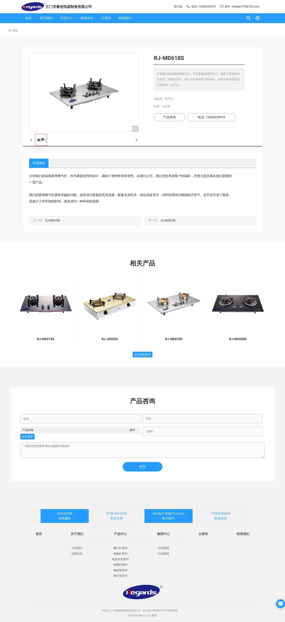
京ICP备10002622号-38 (154, 610)
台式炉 (166, 106)
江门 (148, 615)
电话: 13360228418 (201, 6)
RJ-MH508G (238, 339)
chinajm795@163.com (168, 513)
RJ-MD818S (168, 220)
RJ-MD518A (52, 220)
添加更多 (27, 436)
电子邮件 (168, 518)
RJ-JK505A (110, 339)
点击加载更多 (142, 354)
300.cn (141, 615)
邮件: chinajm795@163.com (240, 6)
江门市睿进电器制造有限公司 (69, 7)
